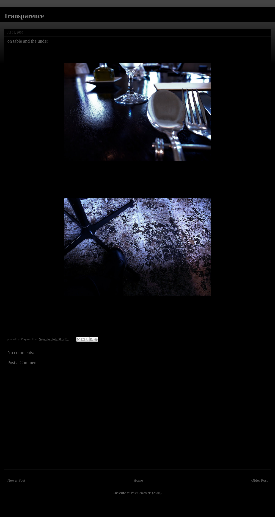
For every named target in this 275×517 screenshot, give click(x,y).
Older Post (259, 480)
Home (138, 480)
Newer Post (16, 480)
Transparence (24, 16)
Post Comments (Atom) (146, 493)
